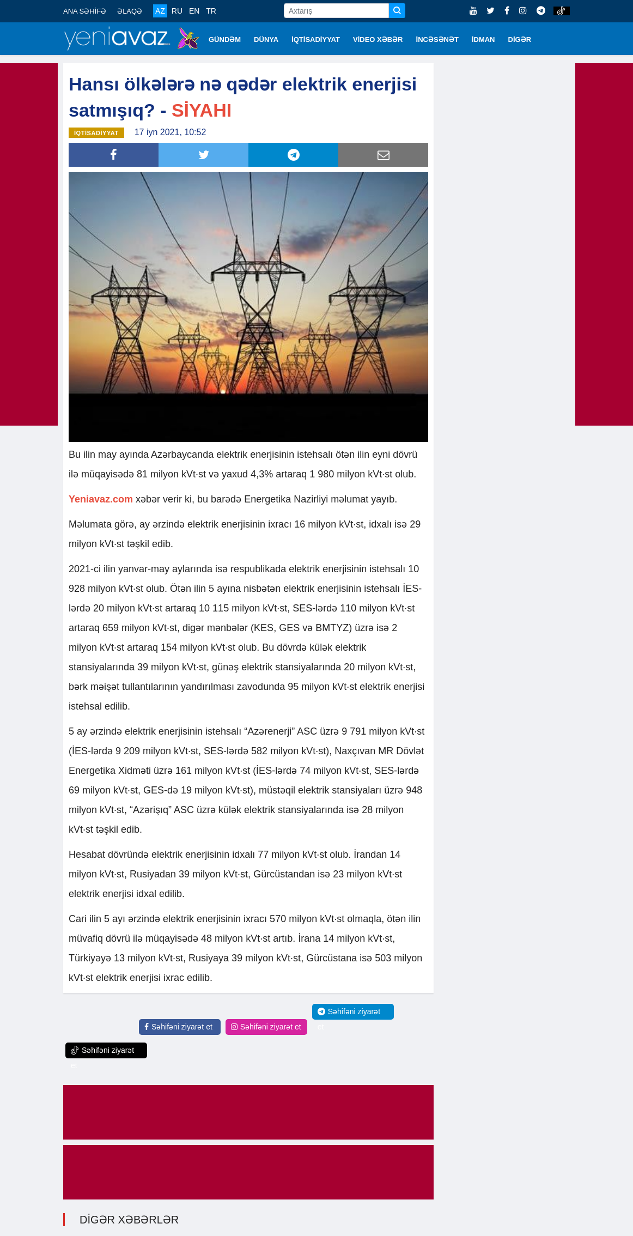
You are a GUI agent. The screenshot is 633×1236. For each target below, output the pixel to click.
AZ (160, 11)
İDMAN (483, 39)
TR (211, 11)
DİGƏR (520, 39)
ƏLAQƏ (129, 11)
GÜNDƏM (225, 39)
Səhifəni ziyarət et (178, 1025)
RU (177, 11)
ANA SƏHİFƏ (84, 11)
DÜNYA (266, 39)
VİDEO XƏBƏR (378, 39)
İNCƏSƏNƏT (437, 39)
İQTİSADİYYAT (315, 39)
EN (194, 11)
